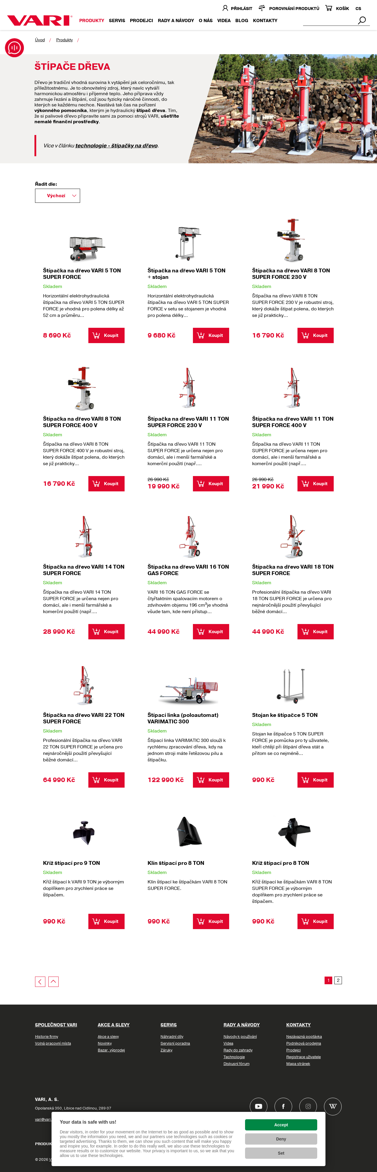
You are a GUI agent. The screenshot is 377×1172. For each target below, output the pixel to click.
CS (358, 8)
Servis (117, 21)
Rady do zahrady (238, 1050)
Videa (228, 1043)
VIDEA (224, 21)
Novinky (105, 1043)
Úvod (40, 40)
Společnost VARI (56, 1025)
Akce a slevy (114, 1025)
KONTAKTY (265, 21)
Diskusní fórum (236, 1063)
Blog (241, 21)
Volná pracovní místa (53, 1043)
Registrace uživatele (303, 1057)
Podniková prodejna (303, 1043)
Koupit (111, 335)
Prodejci (141, 21)
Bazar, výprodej (111, 1050)
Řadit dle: (46, 184)
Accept (281, 1124)
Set (281, 1153)
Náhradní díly (172, 1036)
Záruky (166, 1050)
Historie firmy (46, 1036)
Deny (281, 1139)
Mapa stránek (298, 1063)
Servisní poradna (175, 1043)
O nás (206, 21)
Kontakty (298, 1025)
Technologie (234, 1057)
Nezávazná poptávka (304, 1036)
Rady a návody (176, 21)
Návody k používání (240, 1036)
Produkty (91, 21)
